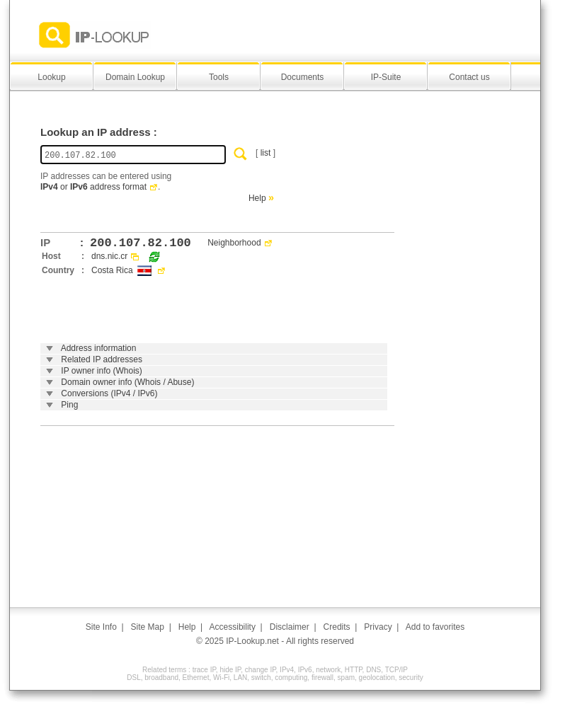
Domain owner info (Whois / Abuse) (127, 382)
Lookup (51, 77)
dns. (99, 256)
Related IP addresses (101, 359)
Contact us (469, 77)
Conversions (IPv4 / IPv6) (109, 393)
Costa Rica (112, 270)
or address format (93, 187)
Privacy (378, 627)
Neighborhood (234, 243)
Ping (69, 405)
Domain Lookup (135, 77)
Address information (99, 348)
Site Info (101, 627)
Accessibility (233, 627)
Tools (219, 77)
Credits (337, 627)
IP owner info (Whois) (101, 371)
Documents (302, 77)
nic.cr (118, 256)
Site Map (147, 627)
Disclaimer (289, 627)
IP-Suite (386, 77)
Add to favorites (435, 627)
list (266, 153)
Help (257, 198)
